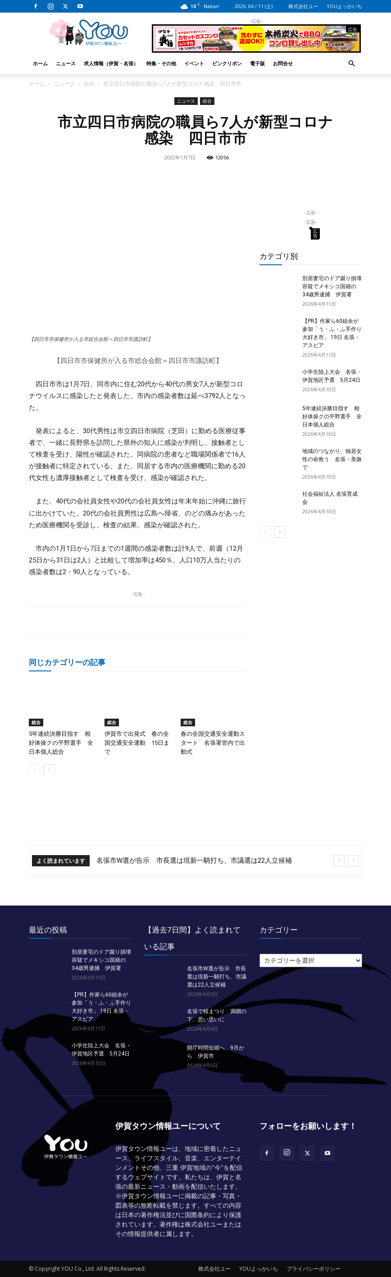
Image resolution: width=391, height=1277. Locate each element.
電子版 (257, 63)
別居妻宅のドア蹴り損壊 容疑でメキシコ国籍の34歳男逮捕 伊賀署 (334, 286)
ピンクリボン (227, 63)
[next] (353, 860)
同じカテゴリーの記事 (67, 662)
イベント (194, 63)
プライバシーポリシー (313, 1268)
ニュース (66, 63)
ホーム (40, 63)
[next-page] (49, 769)
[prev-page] (34, 769)
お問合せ (283, 63)
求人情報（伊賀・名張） (111, 63)
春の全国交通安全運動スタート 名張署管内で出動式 (213, 742)
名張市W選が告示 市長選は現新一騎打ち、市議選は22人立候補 (194, 860)
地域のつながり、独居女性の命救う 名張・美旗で (332, 459)
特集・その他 (161, 63)
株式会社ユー (303, 6)
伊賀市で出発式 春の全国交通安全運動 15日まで (137, 742)
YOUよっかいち (344, 6)
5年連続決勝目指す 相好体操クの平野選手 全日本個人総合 (61, 742)
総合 (89, 83)
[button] (351, 63)
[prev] (339, 860)
